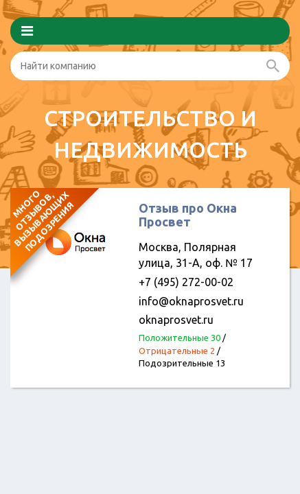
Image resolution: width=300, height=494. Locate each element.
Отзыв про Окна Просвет (188, 214)
